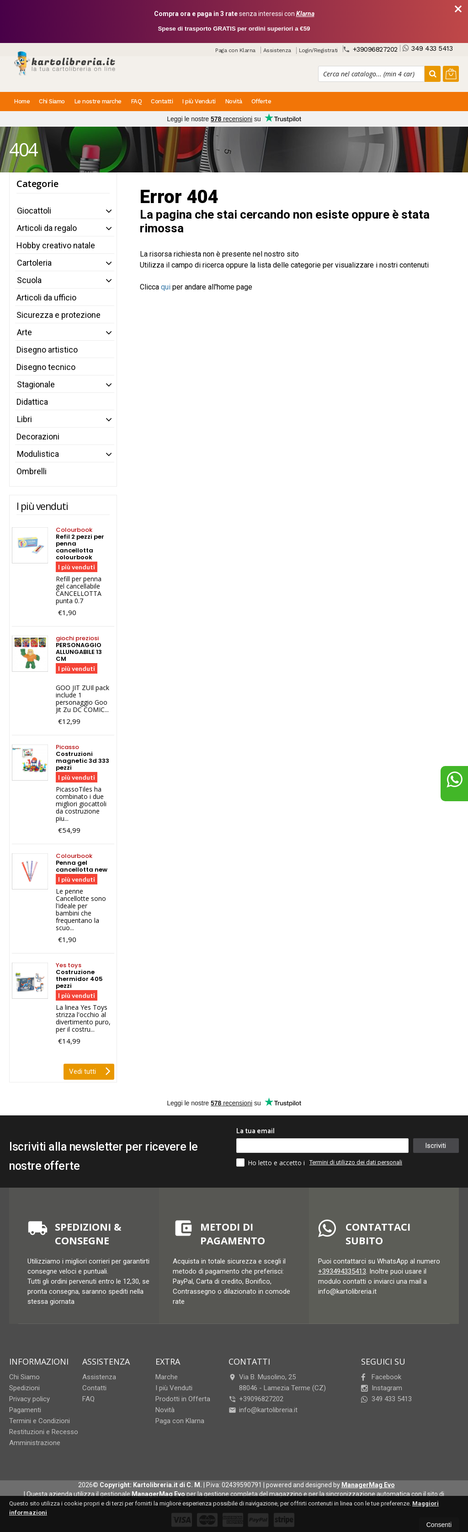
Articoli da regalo (47, 228)
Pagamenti (25, 1410)
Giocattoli (34, 210)
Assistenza (277, 50)
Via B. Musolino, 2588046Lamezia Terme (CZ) (277, 1382)
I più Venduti (199, 101)
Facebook (381, 1377)
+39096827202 (370, 49)
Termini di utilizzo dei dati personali (355, 1162)
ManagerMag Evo (368, 1485)
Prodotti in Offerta (182, 1399)
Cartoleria (34, 263)
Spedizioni (24, 1388)
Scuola (29, 280)
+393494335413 (342, 1271)
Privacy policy (29, 1399)
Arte (24, 332)
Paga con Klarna (235, 50)
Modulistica (38, 454)
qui (165, 287)
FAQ (136, 101)
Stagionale (36, 384)
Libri (24, 419)
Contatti (162, 101)
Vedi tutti (90, 1070)
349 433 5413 (428, 48)
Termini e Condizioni (39, 1421)
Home (22, 101)
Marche (166, 1377)
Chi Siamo (52, 101)
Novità (233, 101)
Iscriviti (435, 1145)
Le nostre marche (98, 101)
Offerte (261, 101)
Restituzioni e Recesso (43, 1432)
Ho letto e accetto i (271, 1162)
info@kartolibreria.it (263, 1410)
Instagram (381, 1388)
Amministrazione (34, 1443)
